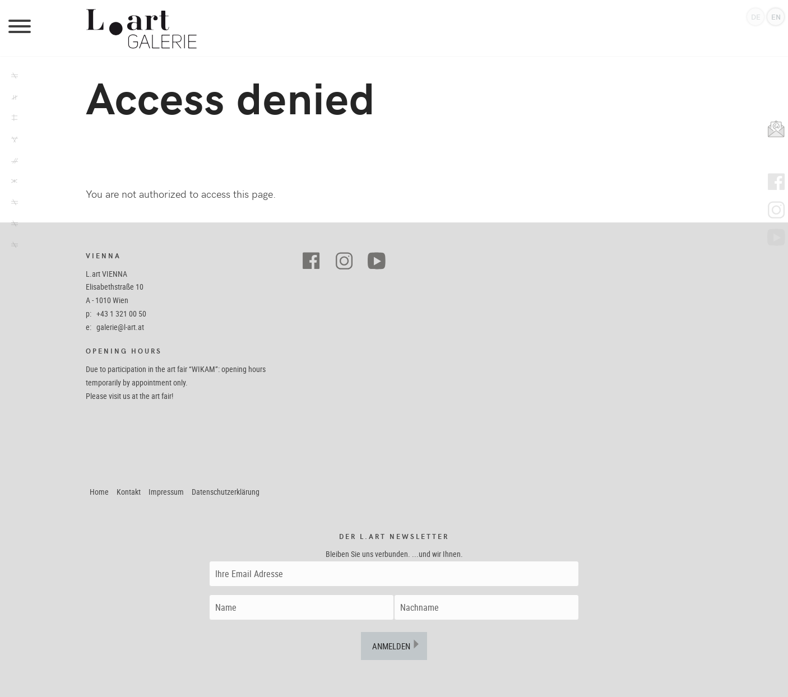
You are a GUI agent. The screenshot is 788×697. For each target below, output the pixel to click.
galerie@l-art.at (120, 327)
